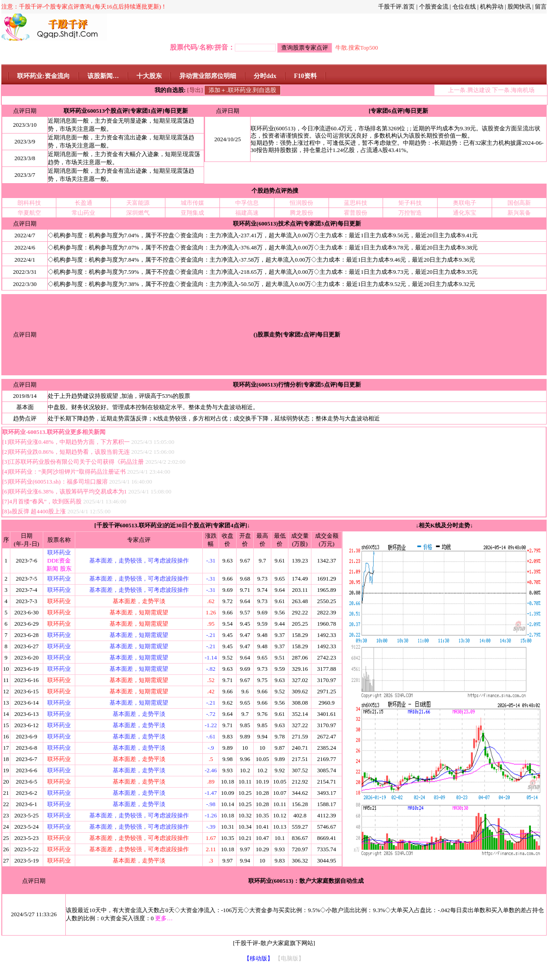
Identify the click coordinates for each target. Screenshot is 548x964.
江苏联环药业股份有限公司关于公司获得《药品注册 (76, 461)
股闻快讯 (519, 6)
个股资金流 (433, 6)
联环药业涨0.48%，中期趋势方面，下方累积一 (69, 441)
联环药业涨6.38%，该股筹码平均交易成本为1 (68, 491)
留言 (541, 6)
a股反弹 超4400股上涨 (38, 511)
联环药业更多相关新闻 (76, 432)
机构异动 (491, 6)
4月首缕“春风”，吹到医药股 (46, 501)
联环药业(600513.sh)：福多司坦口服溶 (58, 481)
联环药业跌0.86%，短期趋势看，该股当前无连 (69, 451)
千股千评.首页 (396, 6)
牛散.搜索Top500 (356, 47)
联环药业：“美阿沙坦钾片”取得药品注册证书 (68, 471)
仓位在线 (464, 6)
